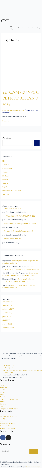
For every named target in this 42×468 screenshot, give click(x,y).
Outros (5, 183)
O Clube (12, 28)
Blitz (3, 161)
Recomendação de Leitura (12, 191)
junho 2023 (6, 317)
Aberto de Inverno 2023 (13, 239)
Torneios (21, 28)
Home (5, 28)
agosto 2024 (7, 305)
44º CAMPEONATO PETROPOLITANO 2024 (20, 216)
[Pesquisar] (37, 143)
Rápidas (5, 187)
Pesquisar (6, 137)
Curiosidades (7, 169)
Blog (38, 28)
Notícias (5, 179)
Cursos (5, 172)
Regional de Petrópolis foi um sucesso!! (18, 231)
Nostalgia (5, 176)
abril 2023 (6, 320)
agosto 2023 (7, 313)
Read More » (7, 121)
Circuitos (5, 165)
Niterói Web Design (33, 467)
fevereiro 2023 (8, 327)
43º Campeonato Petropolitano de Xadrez (20, 224)
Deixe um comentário (10, 110)
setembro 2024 (8, 302)
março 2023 (7, 324)
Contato (31, 28)
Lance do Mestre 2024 (12, 208)
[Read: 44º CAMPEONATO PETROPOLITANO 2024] (21, 68)
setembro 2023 (8, 309)
